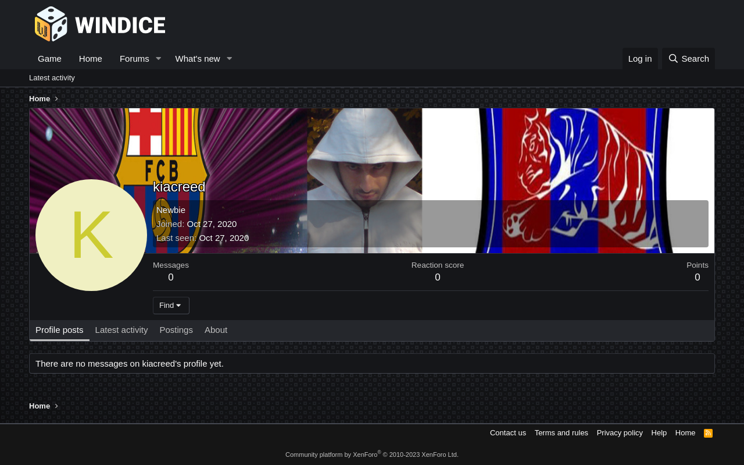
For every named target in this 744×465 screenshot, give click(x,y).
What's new (198, 58)
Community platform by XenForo (372, 454)
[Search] (688, 58)
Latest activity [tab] (121, 330)
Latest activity (52, 77)
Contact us (508, 432)
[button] (159, 58)
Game (50, 58)
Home (90, 58)
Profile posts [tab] (59, 330)
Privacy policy (620, 432)
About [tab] (216, 330)
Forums (134, 58)
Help (659, 432)
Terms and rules (561, 432)
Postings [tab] (176, 330)
